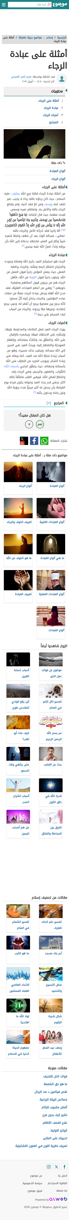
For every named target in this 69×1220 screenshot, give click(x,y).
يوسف (48, 204)
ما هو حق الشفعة (55, 1084)
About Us (61, 1190)
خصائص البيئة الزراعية (53, 1099)
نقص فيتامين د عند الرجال (50, 1092)
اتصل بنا (62, 1175)
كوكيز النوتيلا (58, 1130)
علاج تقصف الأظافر (55, 1123)
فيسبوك (34, 441)
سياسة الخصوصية (32, 1183)
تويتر (24, 441)
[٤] (54, 287)
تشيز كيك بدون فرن (54, 1115)
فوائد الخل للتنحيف (55, 1076)
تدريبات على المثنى (55, 1138)
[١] (64, 230)
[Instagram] (49, 1167)
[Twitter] (56, 1167)
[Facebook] (64, 1167)
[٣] (23, 246)
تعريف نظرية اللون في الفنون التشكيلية (41, 1146)
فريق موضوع (35, 1190)
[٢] (62, 230)
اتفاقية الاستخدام (57, 1183)
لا (29, 424)
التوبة (33, 277)
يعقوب (15, 193)
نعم (40, 424)
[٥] (35, 314)
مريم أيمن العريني (21, 76)
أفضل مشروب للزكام (54, 1107)
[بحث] (49, 4)
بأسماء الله (12, 366)
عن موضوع (36, 1175)
